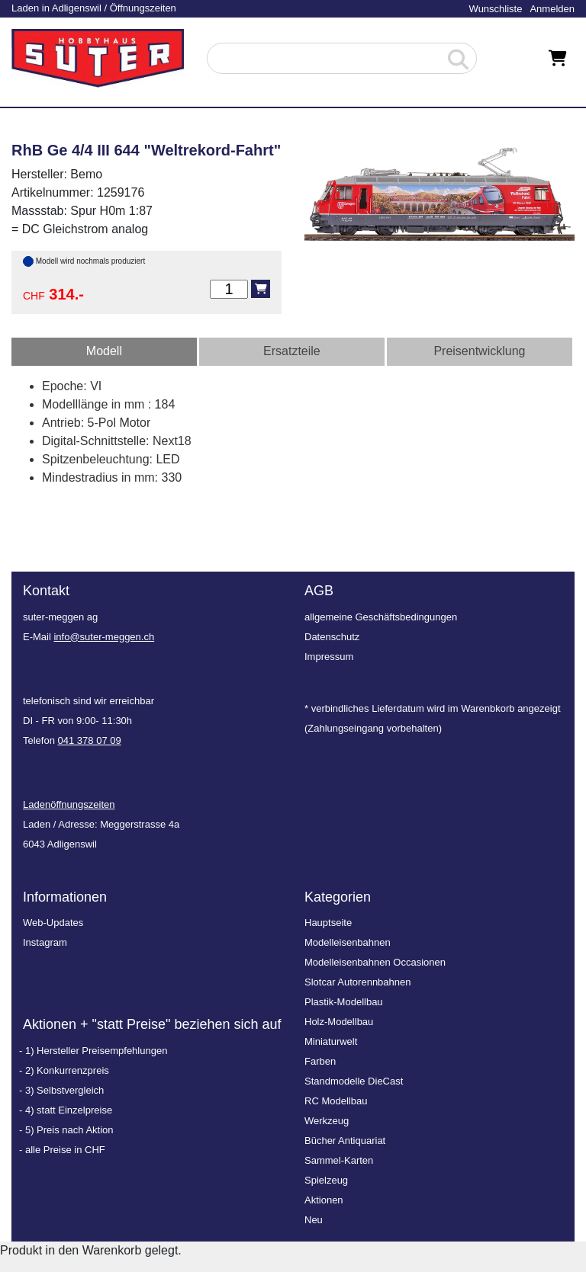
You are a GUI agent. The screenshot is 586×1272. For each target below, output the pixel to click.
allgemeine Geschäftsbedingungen (380, 617)
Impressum (328, 656)
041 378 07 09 (89, 740)
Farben (320, 1061)
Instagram (45, 942)
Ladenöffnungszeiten (68, 804)
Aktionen (323, 1200)
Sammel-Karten (338, 1160)
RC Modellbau (335, 1101)
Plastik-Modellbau (343, 1002)
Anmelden (552, 8)
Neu (313, 1220)
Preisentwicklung (479, 350)
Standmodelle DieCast (353, 1081)
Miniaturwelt (330, 1041)
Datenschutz (331, 636)
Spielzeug (326, 1180)
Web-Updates (53, 922)
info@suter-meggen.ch (103, 636)
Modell (104, 350)
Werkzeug (326, 1120)
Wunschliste (496, 8)
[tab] (104, 352)
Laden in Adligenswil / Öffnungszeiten (93, 8)
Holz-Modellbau (338, 1021)
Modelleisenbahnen (347, 942)
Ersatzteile (291, 350)
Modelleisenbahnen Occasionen (375, 962)
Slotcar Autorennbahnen (357, 982)
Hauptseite (328, 922)
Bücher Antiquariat (344, 1140)
